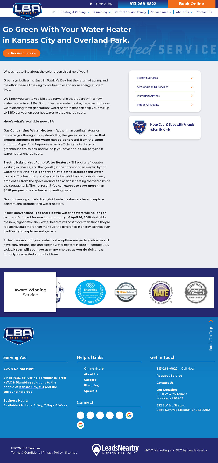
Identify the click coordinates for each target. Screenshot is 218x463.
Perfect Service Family (130, 12)
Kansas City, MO (31, 387)
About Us (184, 12)
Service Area (161, 12)
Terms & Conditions (25, 452)
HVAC (7, 382)
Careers (90, 380)
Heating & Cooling (75, 12)
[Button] (21, 53)
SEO (179, 450)
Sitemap (71, 452)
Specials (90, 391)
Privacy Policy (52, 452)
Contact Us (204, 12)
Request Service (169, 375)
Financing (91, 385)
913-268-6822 (167, 368)
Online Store (94, 368)
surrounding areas (17, 391)
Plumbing (102, 12)
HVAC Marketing (156, 450)
